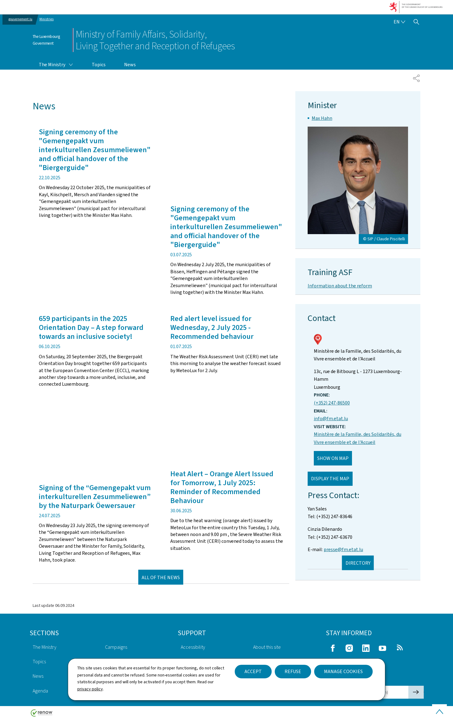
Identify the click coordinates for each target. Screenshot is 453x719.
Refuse (293, 671)
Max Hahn (322, 118)
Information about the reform (340, 285)
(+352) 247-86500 (332, 403)
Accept (253, 671)
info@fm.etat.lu (331, 418)
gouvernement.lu (20, 19)
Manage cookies (343, 671)
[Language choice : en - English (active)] (399, 21)
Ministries (46, 19)
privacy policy (90, 689)
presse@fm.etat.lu (343, 549)
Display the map (330, 478)
